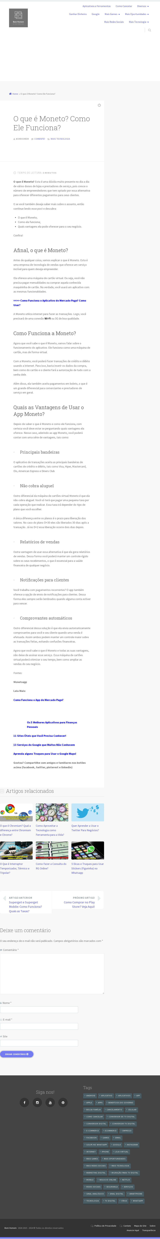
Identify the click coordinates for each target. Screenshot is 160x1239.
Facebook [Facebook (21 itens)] (91, 1138)
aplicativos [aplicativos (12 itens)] (124, 1096)
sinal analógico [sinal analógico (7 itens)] (95, 1194)
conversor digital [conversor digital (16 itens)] (96, 1124)
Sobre (152, 1226)
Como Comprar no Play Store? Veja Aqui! (76, 902)
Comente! (39, 138)
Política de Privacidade (105, 1226)
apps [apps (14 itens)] (100, 1103)
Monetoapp (20, 682)
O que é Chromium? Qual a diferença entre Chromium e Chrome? (15, 830)
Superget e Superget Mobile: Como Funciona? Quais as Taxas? (28, 905)
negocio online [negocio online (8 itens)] (108, 1180)
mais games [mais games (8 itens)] (92, 1159)
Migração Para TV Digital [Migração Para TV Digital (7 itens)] (125, 1173)
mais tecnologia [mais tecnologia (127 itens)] (120, 1166)
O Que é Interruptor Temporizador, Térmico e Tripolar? (14, 869)
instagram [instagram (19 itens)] (132, 1145)
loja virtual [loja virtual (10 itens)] (121, 1152)
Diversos (141, 6)
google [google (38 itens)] (117, 1145)
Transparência (148, 1230)
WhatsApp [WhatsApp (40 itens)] (138, 1201)
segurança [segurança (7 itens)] (112, 1187)
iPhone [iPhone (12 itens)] (105, 1152)
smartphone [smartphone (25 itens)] (135, 1194)
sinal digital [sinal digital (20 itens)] (116, 1194)
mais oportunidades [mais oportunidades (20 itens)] (114, 1159)
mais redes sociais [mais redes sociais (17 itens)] (96, 1166)
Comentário (11, 950)
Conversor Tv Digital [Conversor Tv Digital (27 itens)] (123, 1124)
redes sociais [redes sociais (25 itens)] (93, 1187)
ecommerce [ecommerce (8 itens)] (111, 1131)
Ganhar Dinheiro (78, 14)
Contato (127, 1226)
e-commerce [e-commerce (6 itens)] (92, 1131)
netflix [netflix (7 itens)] (126, 1180)
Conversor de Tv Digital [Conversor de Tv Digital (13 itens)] (122, 1117)
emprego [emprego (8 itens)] (127, 1131)
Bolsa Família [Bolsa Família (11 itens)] (93, 1110)
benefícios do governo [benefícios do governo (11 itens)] (120, 1103)
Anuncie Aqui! (133, 1230)
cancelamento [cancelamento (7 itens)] (114, 1110)
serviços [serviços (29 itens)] (128, 1187)
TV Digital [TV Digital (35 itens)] (110, 1201)
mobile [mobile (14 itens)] (90, 1180)
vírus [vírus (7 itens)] (124, 1201)
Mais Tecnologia (137, 21)
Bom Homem (11, 1228)
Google (96, 14)
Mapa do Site (140, 1226)
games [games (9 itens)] (106, 1138)
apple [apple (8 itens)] (89, 1103)
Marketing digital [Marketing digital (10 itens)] (96, 1173)
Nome (7, 1003)
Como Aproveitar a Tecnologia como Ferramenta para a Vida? (50, 830)
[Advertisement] (80, 59)
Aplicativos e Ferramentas (97, 6)
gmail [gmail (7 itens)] (118, 1138)
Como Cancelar (124, 6)
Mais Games (111, 14)
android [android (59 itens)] (90, 1096)
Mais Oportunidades (135, 14)
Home (15, 93)
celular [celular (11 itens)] (132, 1110)
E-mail (7, 1020)
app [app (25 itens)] (138, 1096)
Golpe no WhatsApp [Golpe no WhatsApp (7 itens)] (96, 1145)
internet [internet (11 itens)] (91, 1152)
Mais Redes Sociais (114, 21)
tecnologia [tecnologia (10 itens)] (92, 1201)
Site (5, 1036)
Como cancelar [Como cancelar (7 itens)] (94, 1117)
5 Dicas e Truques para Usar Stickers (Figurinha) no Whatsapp (87, 869)
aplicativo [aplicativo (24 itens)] (106, 1096)
